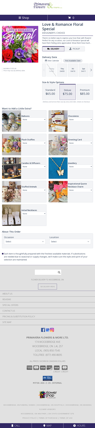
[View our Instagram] (52, 331)
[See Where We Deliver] (47, 286)
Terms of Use (66, 418)
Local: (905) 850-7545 (47, 350)
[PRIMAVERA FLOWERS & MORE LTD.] (47, 11)
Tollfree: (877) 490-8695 (47, 355)
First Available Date (73, 60)
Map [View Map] (47, 425)
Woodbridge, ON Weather (33, 414)
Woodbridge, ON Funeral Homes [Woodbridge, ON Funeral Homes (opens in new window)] (19, 405)
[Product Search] (48, 272)
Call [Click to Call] (16, 425)
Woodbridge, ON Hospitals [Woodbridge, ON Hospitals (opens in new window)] (50, 405)
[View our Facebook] (43, 331)
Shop (24, 18)
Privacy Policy (30, 418)
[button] (47, 378)
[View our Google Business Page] (47, 331)
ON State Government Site (61, 414)
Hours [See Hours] (79, 425)
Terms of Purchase (48, 418)
